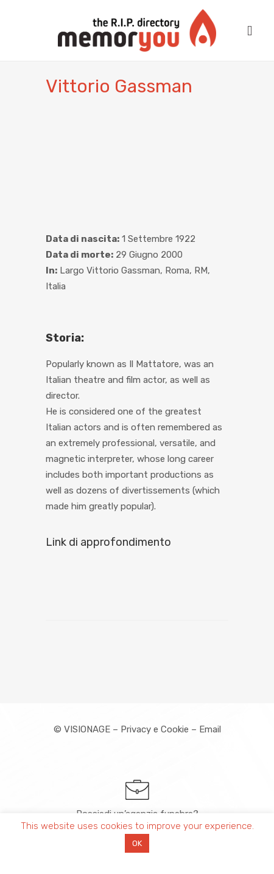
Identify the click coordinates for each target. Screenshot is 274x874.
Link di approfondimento (108, 542)
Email (210, 729)
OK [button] (137, 843)
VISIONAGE (87, 729)
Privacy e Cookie (155, 729)
